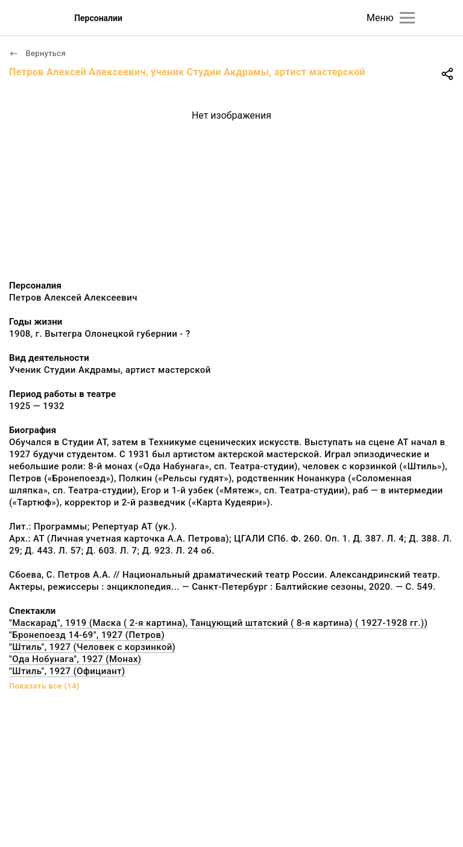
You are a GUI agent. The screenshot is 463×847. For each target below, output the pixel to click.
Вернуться (37, 53)
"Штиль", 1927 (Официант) (67, 671)
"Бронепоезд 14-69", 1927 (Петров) (87, 635)
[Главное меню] (407, 18)
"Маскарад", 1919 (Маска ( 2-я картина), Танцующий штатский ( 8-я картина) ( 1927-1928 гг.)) (218, 622)
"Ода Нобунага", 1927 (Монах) (75, 659)
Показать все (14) (44, 685)
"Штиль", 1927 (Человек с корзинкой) (92, 647)
